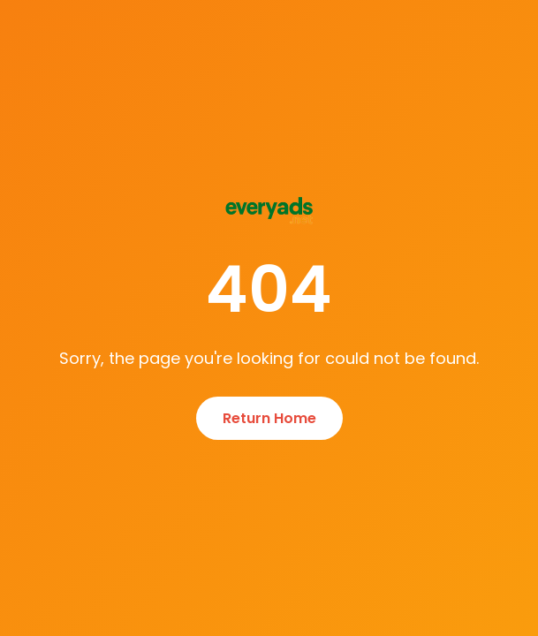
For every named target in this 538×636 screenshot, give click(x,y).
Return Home (269, 418)
